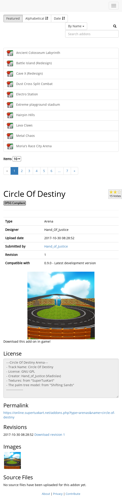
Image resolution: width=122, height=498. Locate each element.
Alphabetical (36, 18)
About (46, 494)
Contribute (73, 494)
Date (59, 18)
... (59, 171)
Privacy (58, 494)
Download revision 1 (49, 434)
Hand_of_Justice (56, 246)
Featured (13, 18)
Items (12, 158)
